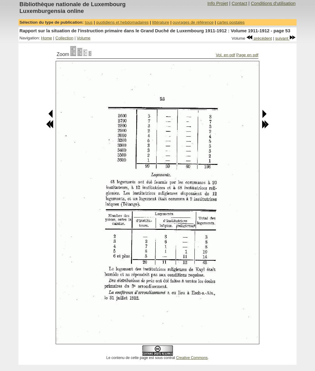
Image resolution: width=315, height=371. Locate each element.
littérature (160, 22)
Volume (83, 38)
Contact (239, 3)
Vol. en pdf (225, 55)
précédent (259, 38)
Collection (64, 38)
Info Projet (217, 3)
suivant (285, 38)
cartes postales (231, 22)
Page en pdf (247, 55)
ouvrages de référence (193, 22)
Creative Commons (192, 358)
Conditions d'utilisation (273, 3)
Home (46, 38)
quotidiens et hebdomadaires (122, 22)
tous (89, 22)
